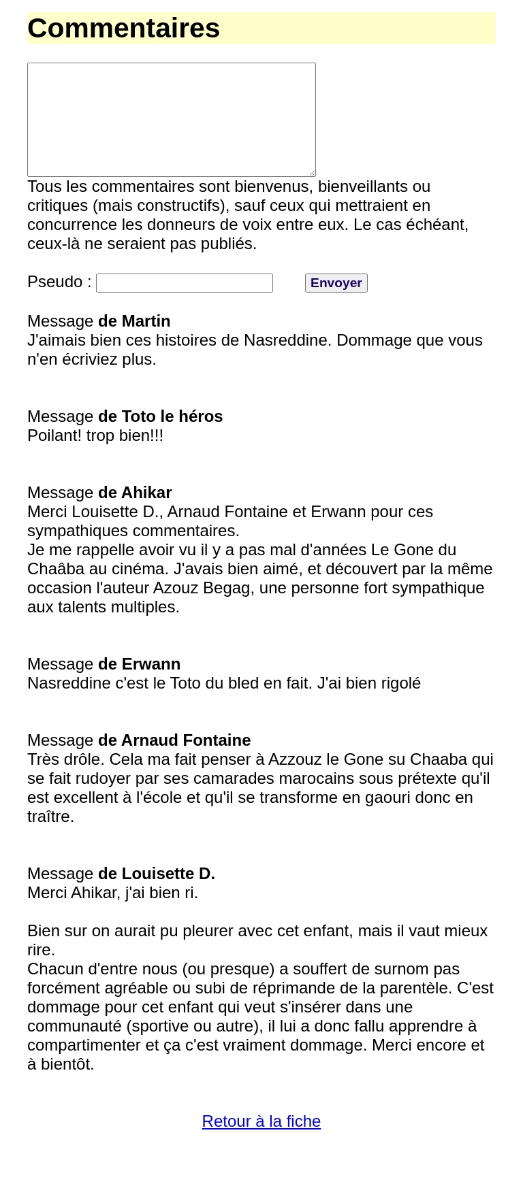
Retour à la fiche (261, 1145)
